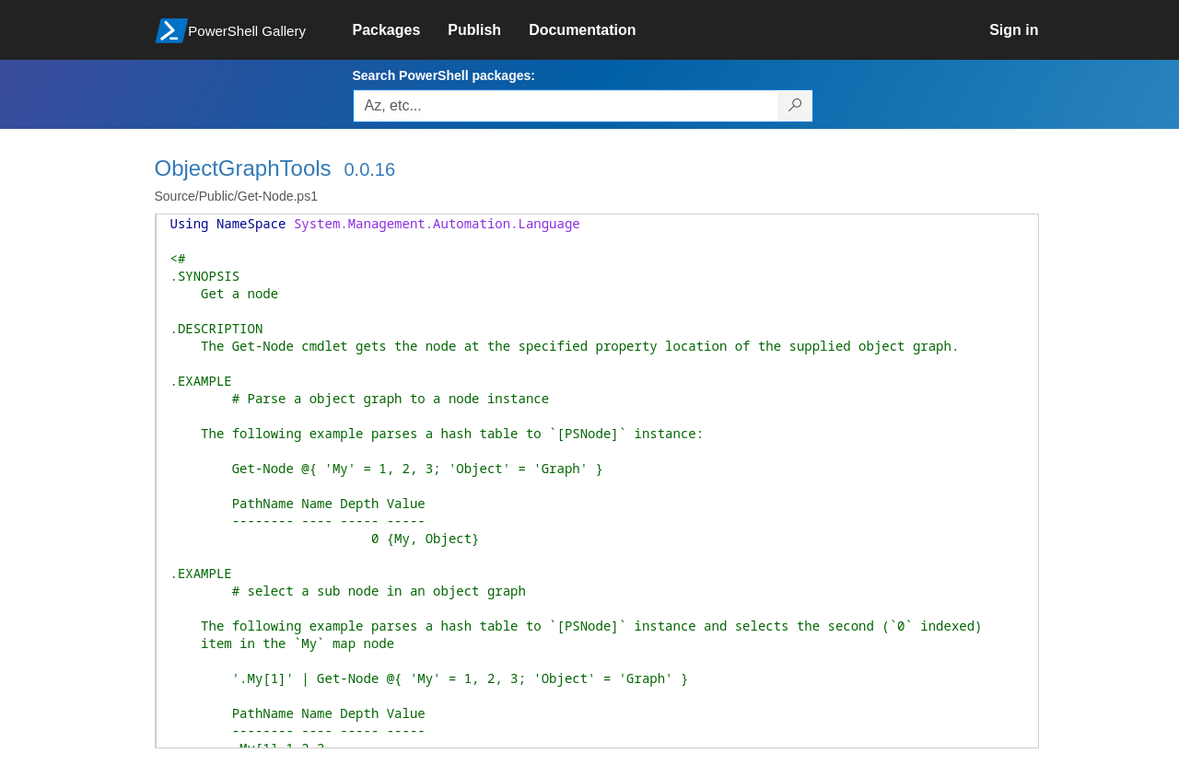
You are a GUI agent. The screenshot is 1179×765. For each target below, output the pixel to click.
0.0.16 (369, 169)
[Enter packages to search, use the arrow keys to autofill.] (565, 105)
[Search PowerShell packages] (795, 105)
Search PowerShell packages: (444, 75)
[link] (401, 30)
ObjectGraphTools (243, 168)
